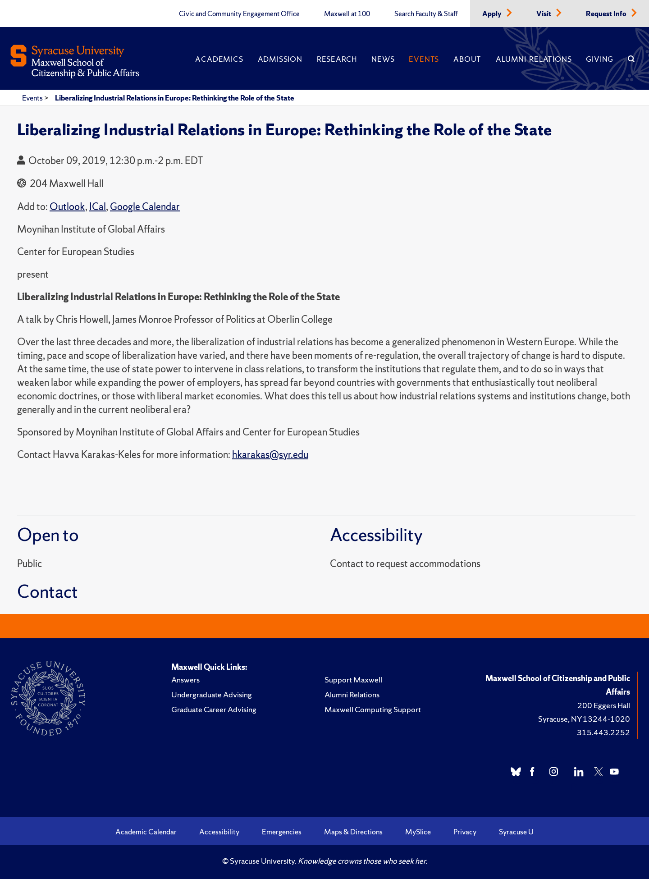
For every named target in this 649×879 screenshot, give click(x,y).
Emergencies (282, 832)
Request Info (607, 13)
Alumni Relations (533, 59)
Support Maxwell (353, 679)
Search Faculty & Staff (426, 13)
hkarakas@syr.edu (270, 454)
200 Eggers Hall (603, 705)
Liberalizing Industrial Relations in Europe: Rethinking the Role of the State (174, 98)
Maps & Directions (353, 832)
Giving (599, 59)
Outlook (67, 206)
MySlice (418, 832)
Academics (219, 59)
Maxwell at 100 (347, 13)
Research (337, 59)
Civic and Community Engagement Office (239, 13)
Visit (544, 13)
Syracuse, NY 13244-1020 (584, 719)
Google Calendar (145, 206)
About (467, 59)
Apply (492, 13)
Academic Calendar (146, 832)
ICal (97, 206)
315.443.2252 (603, 732)
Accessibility (219, 832)
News (382, 59)
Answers (185, 679)
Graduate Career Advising (213, 709)
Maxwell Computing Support (372, 709)
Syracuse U (516, 832)
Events (424, 59)
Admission (280, 59)
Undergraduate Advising (211, 694)
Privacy (464, 832)
